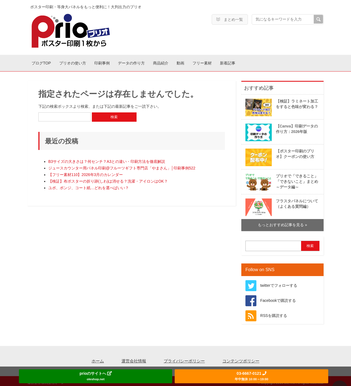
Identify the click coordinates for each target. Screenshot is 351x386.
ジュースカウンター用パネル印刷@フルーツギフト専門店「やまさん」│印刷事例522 (121, 165)
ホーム (98, 358)
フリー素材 (264, 61)
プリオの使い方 (87, 61)
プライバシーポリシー (184, 358)
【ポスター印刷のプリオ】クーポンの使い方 (279, 154)
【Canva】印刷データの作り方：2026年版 (280, 129)
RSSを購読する (273, 313)
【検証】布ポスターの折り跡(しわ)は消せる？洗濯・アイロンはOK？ (108, 178)
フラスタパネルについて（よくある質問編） (280, 204)
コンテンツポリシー (240, 358)
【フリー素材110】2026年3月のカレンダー (85, 172)
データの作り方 (165, 61)
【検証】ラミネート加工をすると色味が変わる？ (280, 104)
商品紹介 (204, 61)
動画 (233, 61)
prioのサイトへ (96, 376)
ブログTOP (46, 61)
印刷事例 (126, 61)
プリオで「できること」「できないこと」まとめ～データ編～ (280, 179)
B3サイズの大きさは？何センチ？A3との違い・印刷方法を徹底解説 (106, 159)
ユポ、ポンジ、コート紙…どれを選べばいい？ (88, 185)
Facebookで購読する (278, 298)
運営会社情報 (133, 358)
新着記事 (299, 61)
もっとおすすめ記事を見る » (282, 222)
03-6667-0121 (251, 376)
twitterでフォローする (278, 283)
